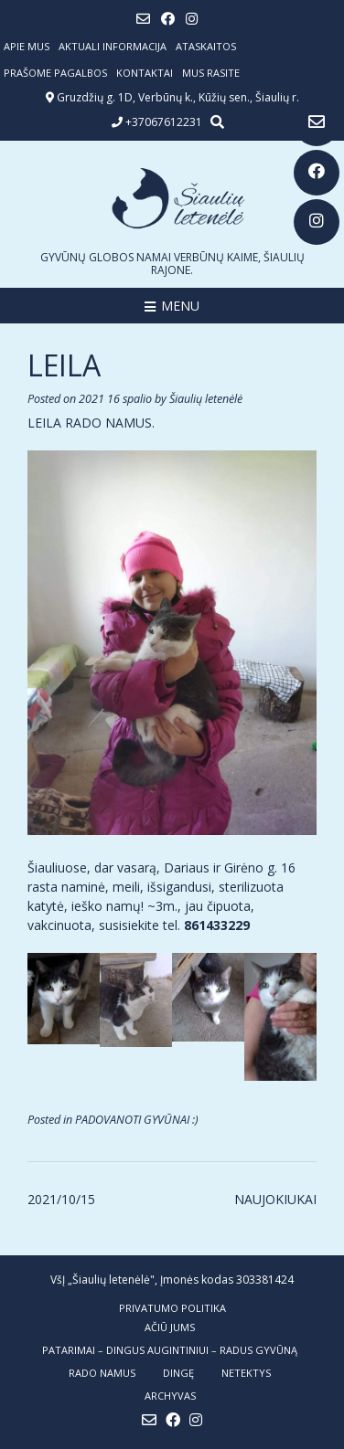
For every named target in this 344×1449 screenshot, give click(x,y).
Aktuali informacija (113, 46)
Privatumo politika (172, 1308)
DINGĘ (178, 1373)
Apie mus (26, 46)
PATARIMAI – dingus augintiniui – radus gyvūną (169, 1350)
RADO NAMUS (102, 1373)
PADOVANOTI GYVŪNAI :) (137, 1119)
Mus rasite (211, 72)
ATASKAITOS (206, 46)
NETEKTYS (246, 1373)
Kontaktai (144, 72)
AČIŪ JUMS (170, 1327)
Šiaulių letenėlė (205, 399)
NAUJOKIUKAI (275, 1199)
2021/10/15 (61, 1199)
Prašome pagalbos (55, 72)
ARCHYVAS (170, 1395)
